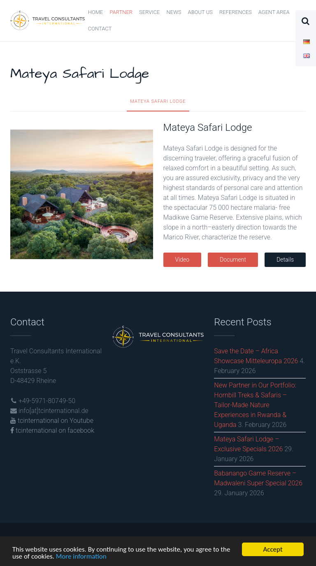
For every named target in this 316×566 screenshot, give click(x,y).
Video (182, 259)
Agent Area (274, 12)
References (235, 12)
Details (285, 259)
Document (233, 259)
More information (81, 556)
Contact (100, 29)
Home (95, 12)
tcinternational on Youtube (51, 420)
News (174, 12)
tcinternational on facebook (52, 430)
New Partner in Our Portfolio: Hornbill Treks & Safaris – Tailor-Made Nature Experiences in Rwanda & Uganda (255, 405)
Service (149, 12)
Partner (120, 12)
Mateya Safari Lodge (158, 101)
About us (200, 12)
